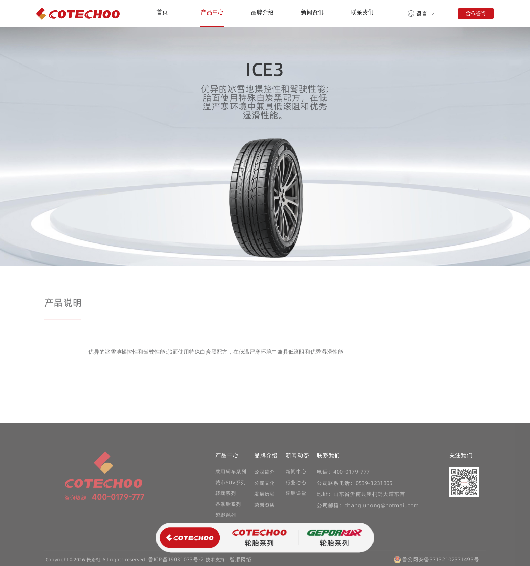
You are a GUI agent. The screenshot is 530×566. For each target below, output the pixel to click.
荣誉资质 (264, 506)
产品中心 (212, 12)
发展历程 (264, 495)
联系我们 (362, 12)
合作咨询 (476, 13)
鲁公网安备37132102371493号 (440, 561)
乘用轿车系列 (230, 473)
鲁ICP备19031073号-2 (176, 561)
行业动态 (296, 484)
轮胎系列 (259, 538)
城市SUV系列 (230, 484)
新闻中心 (296, 473)
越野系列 (225, 516)
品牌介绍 (262, 12)
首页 (162, 12)
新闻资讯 (312, 12)
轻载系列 (225, 494)
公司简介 (264, 473)
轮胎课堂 (296, 494)
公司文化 (264, 484)
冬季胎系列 (228, 505)
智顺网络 (240, 561)
